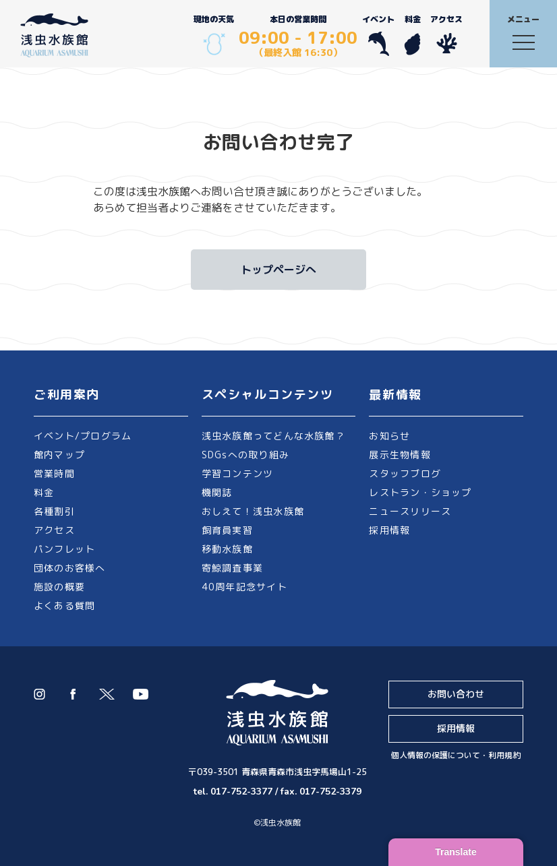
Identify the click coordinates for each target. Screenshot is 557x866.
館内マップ (59, 454)
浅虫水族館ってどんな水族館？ (273, 435)
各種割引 (54, 511)
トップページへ (278, 269)
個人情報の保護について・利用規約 (456, 755)
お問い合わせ (456, 693)
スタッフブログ (405, 473)
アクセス (446, 34)
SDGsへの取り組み (245, 454)
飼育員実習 (227, 530)
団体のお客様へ (70, 567)
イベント (378, 34)
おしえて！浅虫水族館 (253, 511)
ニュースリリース (410, 511)
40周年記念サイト (244, 586)
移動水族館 (227, 549)
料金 (412, 34)
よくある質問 (64, 605)
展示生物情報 (399, 454)
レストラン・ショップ (420, 492)
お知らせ (389, 435)
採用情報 (389, 530)
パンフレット (64, 549)
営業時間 (54, 473)
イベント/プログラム (82, 435)
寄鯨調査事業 (232, 567)
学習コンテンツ (238, 473)
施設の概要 (59, 586)
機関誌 (217, 492)
